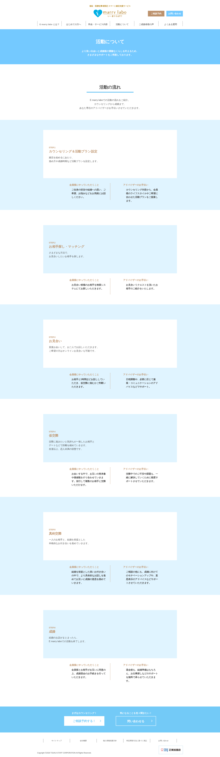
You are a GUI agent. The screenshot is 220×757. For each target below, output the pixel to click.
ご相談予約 (156, 13)
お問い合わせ (174, 13)
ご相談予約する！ (84, 721)
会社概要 (83, 741)
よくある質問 (170, 24)
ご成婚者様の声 (146, 24)
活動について (122, 24)
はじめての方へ (73, 24)
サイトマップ (56, 741)
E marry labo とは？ (49, 24)
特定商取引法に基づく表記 (136, 741)
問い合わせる (135, 721)
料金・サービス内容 (98, 24)
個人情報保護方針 (110, 741)
